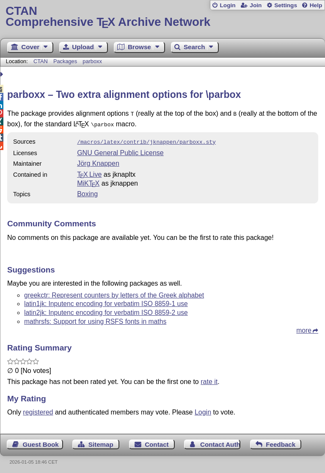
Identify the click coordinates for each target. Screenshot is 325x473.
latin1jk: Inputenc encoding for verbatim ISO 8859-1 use (106, 301)
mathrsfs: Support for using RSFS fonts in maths (95, 319)
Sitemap (100, 441)
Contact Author (220, 441)
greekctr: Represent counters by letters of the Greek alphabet (114, 292)
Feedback (280, 441)
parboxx (92, 61)
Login (227, 5)
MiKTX (88, 180)
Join (256, 5)
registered (38, 409)
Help (316, 5)
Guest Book (41, 441)
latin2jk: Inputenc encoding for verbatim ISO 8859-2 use (106, 310)
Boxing (87, 191)
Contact (157, 441)
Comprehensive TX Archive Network (162, 17)
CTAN (40, 61)
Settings (285, 5)
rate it (209, 379)
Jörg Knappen (98, 160)
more (303, 327)
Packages (66, 61)
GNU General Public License (120, 150)
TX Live (89, 171)
